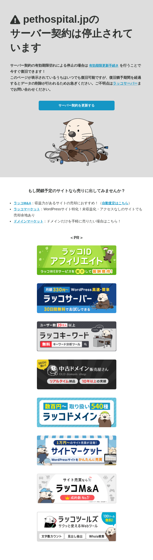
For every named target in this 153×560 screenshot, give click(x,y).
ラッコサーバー (125, 83)
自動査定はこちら (115, 203)
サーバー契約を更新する (76, 105)
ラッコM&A (22, 203)
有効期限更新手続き (104, 65)
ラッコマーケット (27, 209)
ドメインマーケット (28, 221)
